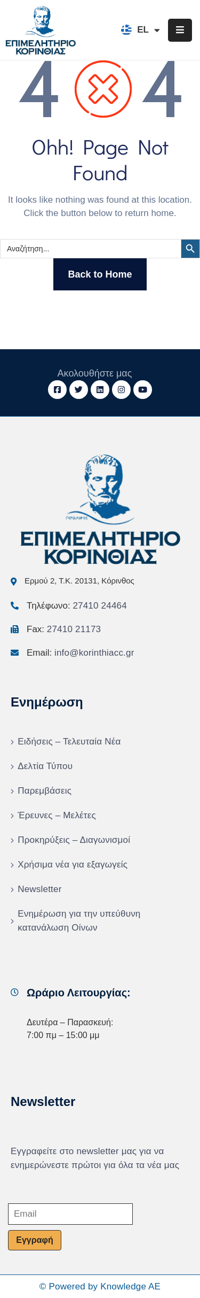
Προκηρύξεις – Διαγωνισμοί (74, 840)
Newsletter (39, 889)
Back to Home (100, 274)
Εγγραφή (34, 1240)
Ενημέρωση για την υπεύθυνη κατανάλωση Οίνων (79, 921)
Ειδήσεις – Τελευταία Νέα (69, 741)
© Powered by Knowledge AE (100, 1286)
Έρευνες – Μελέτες (57, 815)
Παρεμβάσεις (44, 791)
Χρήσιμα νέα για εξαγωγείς (72, 864)
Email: (80, 653)
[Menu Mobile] (180, 30)
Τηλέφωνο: (77, 606)
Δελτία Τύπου (45, 766)
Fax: (64, 629)
